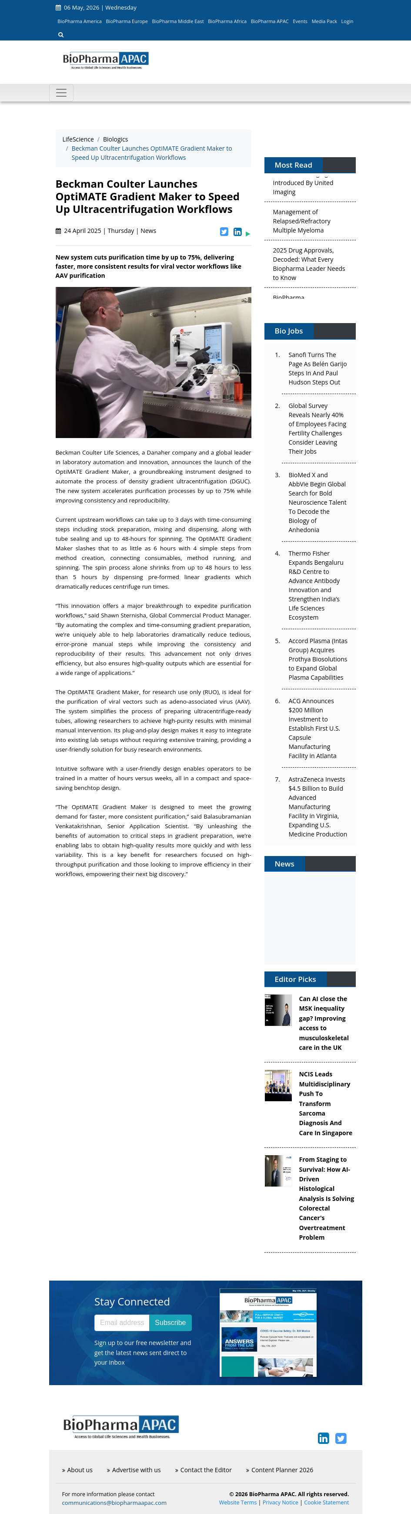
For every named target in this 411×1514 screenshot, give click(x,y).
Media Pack (324, 21)
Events (300, 21)
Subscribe (170, 1322)
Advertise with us (134, 1470)
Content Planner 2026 (279, 1470)
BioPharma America (79, 21)
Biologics (115, 139)
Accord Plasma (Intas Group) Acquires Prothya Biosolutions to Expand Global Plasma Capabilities (318, 659)
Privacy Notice (280, 1502)
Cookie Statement (326, 1502)
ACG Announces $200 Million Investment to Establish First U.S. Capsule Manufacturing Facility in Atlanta (315, 728)
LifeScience (78, 139)
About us (77, 1470)
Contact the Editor (203, 1470)
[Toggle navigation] (61, 92)
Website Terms (238, 1502)
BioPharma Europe (127, 21)
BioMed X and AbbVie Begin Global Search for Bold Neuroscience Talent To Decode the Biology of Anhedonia (318, 502)
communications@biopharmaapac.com (114, 1503)
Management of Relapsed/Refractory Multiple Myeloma (302, 222)
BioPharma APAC (270, 21)
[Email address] (122, 1323)
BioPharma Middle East (178, 21)
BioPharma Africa (227, 21)
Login (347, 21)
